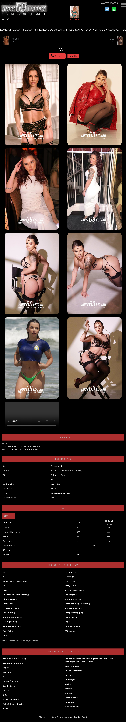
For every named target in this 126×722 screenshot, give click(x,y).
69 (4, 572)
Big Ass (6, 668)
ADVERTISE (118, 29)
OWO (70, 581)
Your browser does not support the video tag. (32, 415)
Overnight (70, 679)
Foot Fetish (8, 631)
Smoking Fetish (73, 599)
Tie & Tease (71, 617)
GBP (6, 516)
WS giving (70, 631)
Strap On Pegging (74, 613)
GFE (5, 635)
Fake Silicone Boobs (13, 704)
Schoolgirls (71, 595)
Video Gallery (72, 707)
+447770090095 (109, 3)
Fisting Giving (10, 622)
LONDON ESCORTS (12, 29)
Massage (69, 576)
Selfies (68, 689)
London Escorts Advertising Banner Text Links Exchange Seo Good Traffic (89, 660)
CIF (4, 586)
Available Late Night (13, 663)
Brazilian (55, 484)
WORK (90, 29)
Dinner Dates (10, 599)
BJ (4, 576)
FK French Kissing (12, 626)
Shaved (69, 693)
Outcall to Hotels (73, 670)
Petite (68, 684)
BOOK (73, 56)
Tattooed (69, 702)
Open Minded (72, 666)
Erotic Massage (11, 699)
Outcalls (69, 675)
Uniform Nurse (72, 626)
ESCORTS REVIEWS (37, 29)
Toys (67, 622)
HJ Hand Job (71, 572)
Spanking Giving (73, 608)
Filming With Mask (12, 617)
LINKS (107, 29)
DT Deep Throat (11, 608)
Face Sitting (9, 613)
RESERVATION (76, 29)
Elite (5, 695)
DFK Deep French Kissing (16, 595)
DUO (53, 29)
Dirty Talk (8, 604)
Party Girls (70, 586)
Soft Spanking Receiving (77, 604)
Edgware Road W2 (60, 493)
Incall (5, 708)
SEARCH (61, 29)
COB (5, 590)
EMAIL (99, 29)
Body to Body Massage (15, 581)
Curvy (6, 690)
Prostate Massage (74, 590)
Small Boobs (71, 698)
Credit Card (9, 686)
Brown (6, 677)
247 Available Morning (14, 659)
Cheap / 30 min (10, 681)
